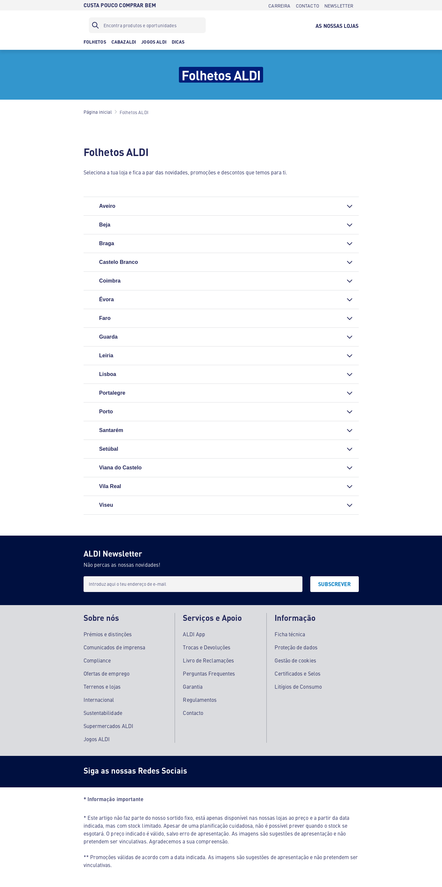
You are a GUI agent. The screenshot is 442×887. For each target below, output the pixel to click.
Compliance (97, 660)
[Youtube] (255, 771)
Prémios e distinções (108, 634)
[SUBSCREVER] (334, 584)
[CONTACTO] (307, 5)
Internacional (99, 699)
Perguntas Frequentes (209, 673)
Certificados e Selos (297, 673)
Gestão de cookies (295, 660)
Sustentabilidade (103, 712)
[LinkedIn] (281, 771)
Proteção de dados (296, 647)
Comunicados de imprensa (114, 647)
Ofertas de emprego (106, 673)
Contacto (193, 712)
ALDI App (194, 634)
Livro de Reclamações (208, 660)
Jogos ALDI (97, 738)
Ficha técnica (290, 634)
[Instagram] (229, 771)
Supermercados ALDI (108, 725)
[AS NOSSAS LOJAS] (337, 25)
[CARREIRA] (279, 5)
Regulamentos (200, 699)
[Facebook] (203, 771)
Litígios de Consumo (298, 686)
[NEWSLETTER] (339, 5)
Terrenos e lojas (102, 686)
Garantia (192, 686)
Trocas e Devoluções (206, 647)
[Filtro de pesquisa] (147, 25)
